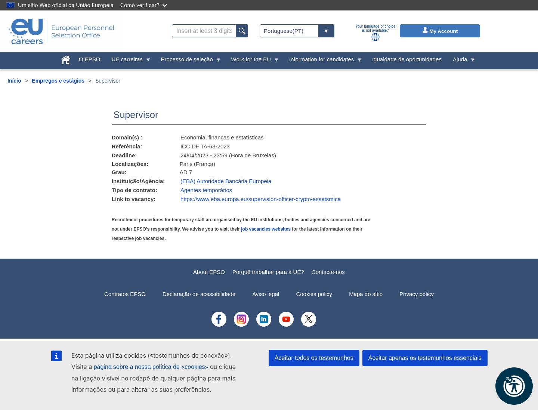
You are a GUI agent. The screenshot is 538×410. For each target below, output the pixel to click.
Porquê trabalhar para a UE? (268, 272)
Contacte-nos (328, 272)
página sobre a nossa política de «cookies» (151, 367)
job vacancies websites (266, 229)
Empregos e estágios (58, 81)
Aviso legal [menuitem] (265, 294)
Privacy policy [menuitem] (416, 294)
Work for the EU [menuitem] (252, 61)
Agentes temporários (206, 190)
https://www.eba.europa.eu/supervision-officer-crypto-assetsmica (260, 199)
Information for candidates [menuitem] (323, 61)
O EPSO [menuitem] (90, 59)
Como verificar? (143, 5)
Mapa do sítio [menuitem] (366, 294)
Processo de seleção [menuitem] (188, 61)
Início (14, 81)
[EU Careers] (61, 31)
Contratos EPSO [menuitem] (125, 294)
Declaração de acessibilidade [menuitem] (199, 294)
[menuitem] (65, 58)
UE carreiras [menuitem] (128, 61)
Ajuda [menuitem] (461, 61)
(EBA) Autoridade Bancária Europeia (225, 181)
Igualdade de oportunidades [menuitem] (407, 59)
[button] (375, 37)
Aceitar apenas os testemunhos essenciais (425, 358)
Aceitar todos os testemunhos (314, 358)
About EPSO (209, 272)
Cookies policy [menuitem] (314, 294)
